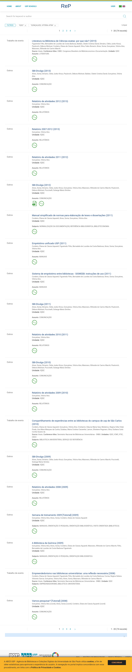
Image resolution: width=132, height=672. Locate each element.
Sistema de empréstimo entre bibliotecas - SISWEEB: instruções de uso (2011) (71, 273)
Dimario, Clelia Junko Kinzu (52, 74)
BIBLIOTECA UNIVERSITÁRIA (50, 440)
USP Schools (31, 6)
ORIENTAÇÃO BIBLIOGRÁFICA (80, 526)
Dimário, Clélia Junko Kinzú (110, 44)
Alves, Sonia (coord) (64, 604)
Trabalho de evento (15, 41)
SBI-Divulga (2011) (41, 304)
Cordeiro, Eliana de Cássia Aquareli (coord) (89, 604)
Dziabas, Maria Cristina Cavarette (73, 429)
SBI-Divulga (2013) (41, 70)
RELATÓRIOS (44, 112)
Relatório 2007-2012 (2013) (46, 129)
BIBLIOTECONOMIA (101, 226)
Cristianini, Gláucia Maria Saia (89, 427)
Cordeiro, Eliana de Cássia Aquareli (66, 46)
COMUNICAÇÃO (45, 84)
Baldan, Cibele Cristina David (88, 44)
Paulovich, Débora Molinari (42, 46)
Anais (40, 51)
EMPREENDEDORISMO (48, 584)
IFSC (121, 434)
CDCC (34, 437)
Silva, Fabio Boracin (88, 46)
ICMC (116, 434)
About (18, 6)
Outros (10, 70)
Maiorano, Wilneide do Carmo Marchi (46, 49)
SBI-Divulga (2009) (41, 456)
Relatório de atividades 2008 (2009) (50, 487)
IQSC (117, 51)
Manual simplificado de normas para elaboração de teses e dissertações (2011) (72, 215)
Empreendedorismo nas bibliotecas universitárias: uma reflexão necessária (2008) (73, 573)
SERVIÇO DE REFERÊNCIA (72, 440)
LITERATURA (44, 54)
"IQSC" (23, 25)
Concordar (117, 663)
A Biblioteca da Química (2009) (47, 543)
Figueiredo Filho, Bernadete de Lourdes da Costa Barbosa (54, 44)
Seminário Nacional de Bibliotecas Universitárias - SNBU (79, 434)
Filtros (10, 25)
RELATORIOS (44, 168)
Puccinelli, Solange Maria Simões (58, 190)
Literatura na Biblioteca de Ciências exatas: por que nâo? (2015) (64, 41)
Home (9, 6)
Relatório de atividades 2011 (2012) (50, 157)
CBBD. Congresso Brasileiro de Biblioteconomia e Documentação (82, 51)
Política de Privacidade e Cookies (46, 667)
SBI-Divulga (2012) (41, 185)
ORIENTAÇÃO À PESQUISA (58, 526)
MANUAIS (43, 257)
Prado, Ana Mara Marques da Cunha (46, 429)
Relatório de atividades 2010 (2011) (50, 334)
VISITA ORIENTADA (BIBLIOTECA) (106, 526)
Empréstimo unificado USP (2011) (49, 243)
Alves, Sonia (101, 46)
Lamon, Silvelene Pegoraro (97, 429)
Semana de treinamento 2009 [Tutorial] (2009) (55, 515)
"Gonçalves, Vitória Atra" (43, 25)
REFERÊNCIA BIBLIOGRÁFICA (81, 226)
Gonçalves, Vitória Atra (115, 46)
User (113, 6)
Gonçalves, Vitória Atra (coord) (44, 604)
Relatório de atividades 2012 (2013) (50, 101)
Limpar (124, 25)
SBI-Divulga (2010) (41, 362)
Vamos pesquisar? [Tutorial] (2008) (49, 601)
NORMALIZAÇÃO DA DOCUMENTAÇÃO (54, 226)
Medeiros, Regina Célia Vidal (112, 427)
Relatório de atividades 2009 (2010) (50, 392)
